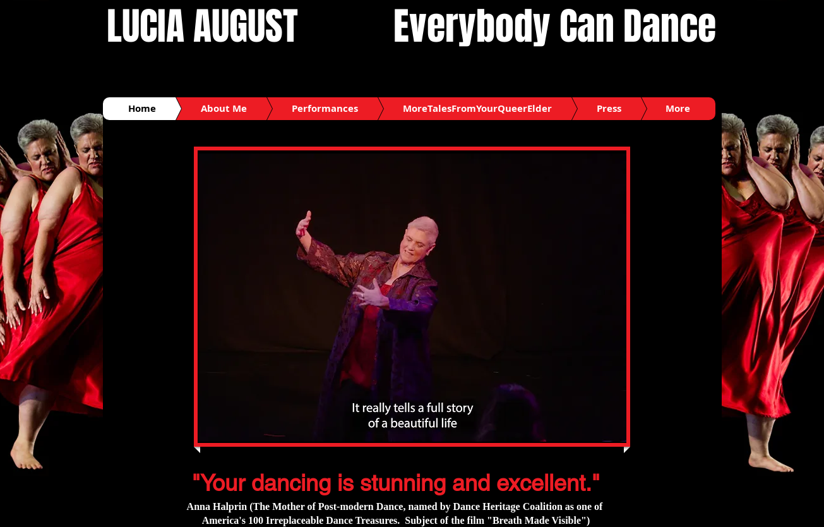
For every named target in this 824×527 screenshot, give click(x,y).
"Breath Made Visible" (537, 520)
